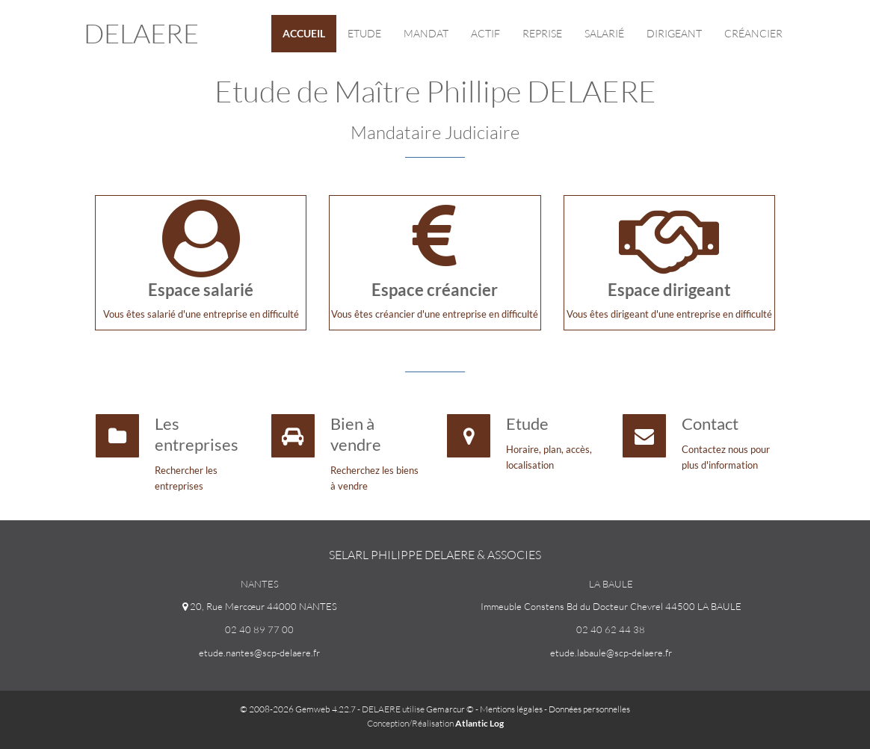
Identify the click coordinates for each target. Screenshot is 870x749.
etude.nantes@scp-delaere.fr (259, 653)
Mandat (426, 33)
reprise (542, 33)
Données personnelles (589, 709)
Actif (485, 33)
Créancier (753, 33)
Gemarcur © (450, 709)
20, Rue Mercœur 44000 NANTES (259, 606)
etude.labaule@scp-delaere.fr (611, 653)
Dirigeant (674, 33)
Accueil (304, 33)
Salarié (604, 33)
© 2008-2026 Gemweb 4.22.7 (298, 709)
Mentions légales (511, 709)
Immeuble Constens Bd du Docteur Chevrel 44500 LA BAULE (611, 606)
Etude (364, 33)
